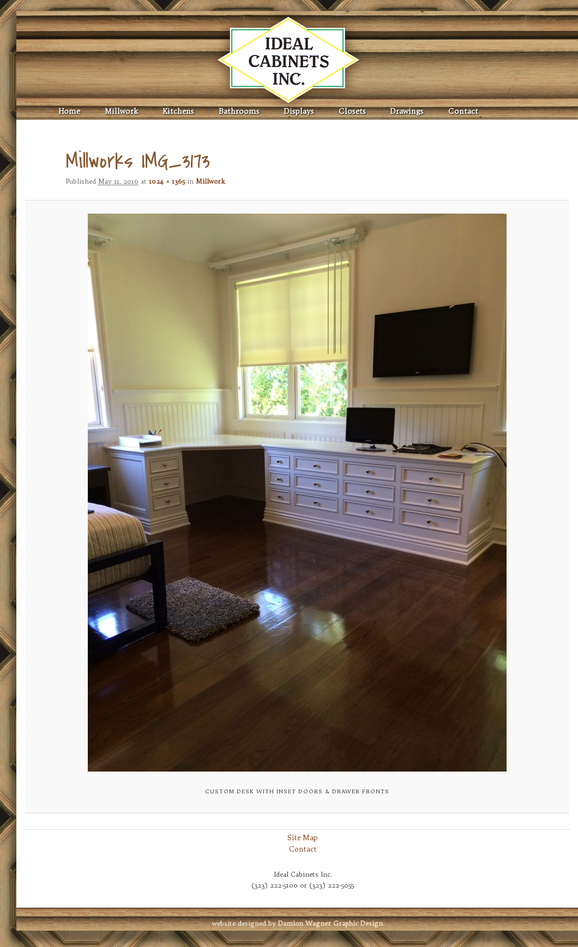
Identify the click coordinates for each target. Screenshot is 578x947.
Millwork (121, 111)
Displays (299, 111)
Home (69, 111)
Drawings (407, 111)
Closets (352, 111)
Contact (463, 111)
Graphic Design (330, 923)
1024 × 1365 (167, 181)
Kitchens (178, 111)
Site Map (302, 837)
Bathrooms (239, 111)
